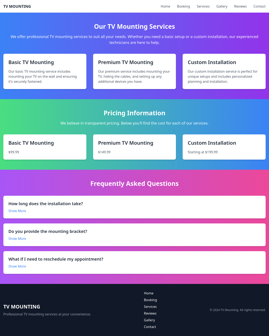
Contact (259, 6)
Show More (17, 211)
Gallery (222, 6)
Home (165, 6)
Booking (183, 6)
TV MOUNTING (17, 6)
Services (203, 6)
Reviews (240, 6)
